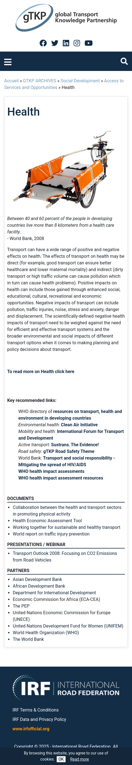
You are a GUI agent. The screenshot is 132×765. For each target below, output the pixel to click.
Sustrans (60, 444)
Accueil (11, 80)
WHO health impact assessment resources (60, 478)
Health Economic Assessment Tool (47, 520)
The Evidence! (85, 444)
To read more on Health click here (40, 371)
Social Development (80, 80)
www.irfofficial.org (31, 728)
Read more (79, 759)
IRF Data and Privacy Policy (39, 719)
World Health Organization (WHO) (46, 632)
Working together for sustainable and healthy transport (66, 527)
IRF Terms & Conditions (36, 710)
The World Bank (28, 639)
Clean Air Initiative (79, 424)
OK (61, 759)
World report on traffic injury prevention (51, 534)
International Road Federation (81, 746)
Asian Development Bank (37, 579)
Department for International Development (54, 592)
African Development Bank (39, 586)
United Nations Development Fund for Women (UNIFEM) (68, 626)
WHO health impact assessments (51, 471)
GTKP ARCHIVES (39, 80)
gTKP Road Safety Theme (68, 451)
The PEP (21, 606)
